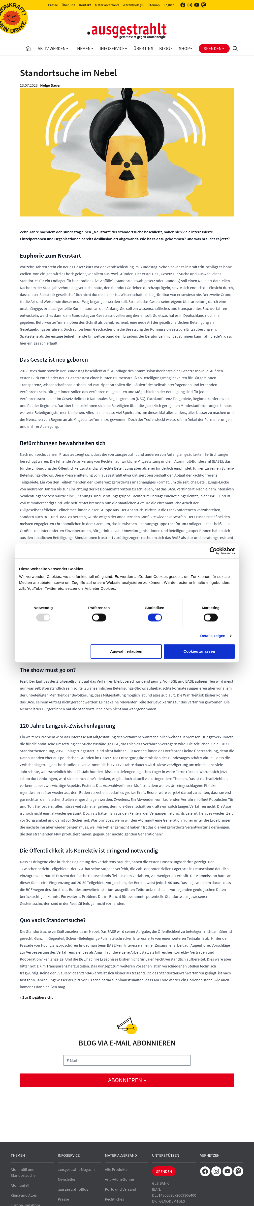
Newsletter (67, 1179)
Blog (164, 48)
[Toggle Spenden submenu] (223, 48)
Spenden (213, 48)
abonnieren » (127, 1080)
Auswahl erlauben (126, 651)
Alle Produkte (116, 1169)
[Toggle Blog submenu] (171, 48)
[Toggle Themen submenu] (92, 48)
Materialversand (107, 5)
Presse (53, 5)
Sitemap (154, 5)
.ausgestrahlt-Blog (73, 1189)
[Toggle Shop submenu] (191, 48)
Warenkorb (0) (133, 5)
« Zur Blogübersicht (36, 997)
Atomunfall (20, 1185)
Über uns (68, 5)
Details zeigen (212, 636)
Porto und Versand (120, 1189)
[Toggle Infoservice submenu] (126, 48)
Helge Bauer (50, 85)
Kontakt (85, 5)
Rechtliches (114, 1199)
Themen (83, 48)
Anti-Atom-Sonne (119, 1179)
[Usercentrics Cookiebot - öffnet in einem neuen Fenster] (213, 551)
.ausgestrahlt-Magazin (76, 1169)
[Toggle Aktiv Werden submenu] (67, 48)
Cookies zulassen (199, 651)
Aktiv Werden (52, 48)
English (169, 5)
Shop (184, 48)
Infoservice (112, 48)
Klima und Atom (24, 1195)
